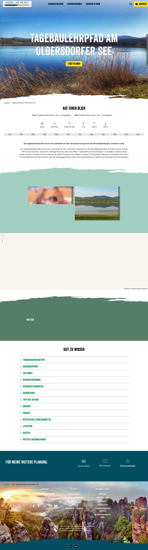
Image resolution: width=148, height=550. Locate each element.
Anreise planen (74, 494)
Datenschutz (103, 504)
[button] (74, 63)
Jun (68, 134)
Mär (33, 134)
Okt (114, 134)
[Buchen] (141, 4)
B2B (74, 504)
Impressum (102, 501)
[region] (74, 261)
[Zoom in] (2, 235)
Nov (126, 134)
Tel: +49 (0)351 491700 (45, 494)
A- (70, 546)
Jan (9, 134)
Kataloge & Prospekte (74, 508)
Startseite (7, 103)
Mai (56, 134)
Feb (21, 134)
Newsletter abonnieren (74, 497)
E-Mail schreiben (45, 497)
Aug (91, 134)
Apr (44, 134)
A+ (76, 546)
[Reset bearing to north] (2, 241)
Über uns (102, 494)
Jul (80, 134)
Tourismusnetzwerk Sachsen (102, 509)
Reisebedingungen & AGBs (102, 515)
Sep (103, 134)
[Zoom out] (2, 238)
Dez (138, 134)
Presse (74, 501)
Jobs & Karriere (102, 497)
